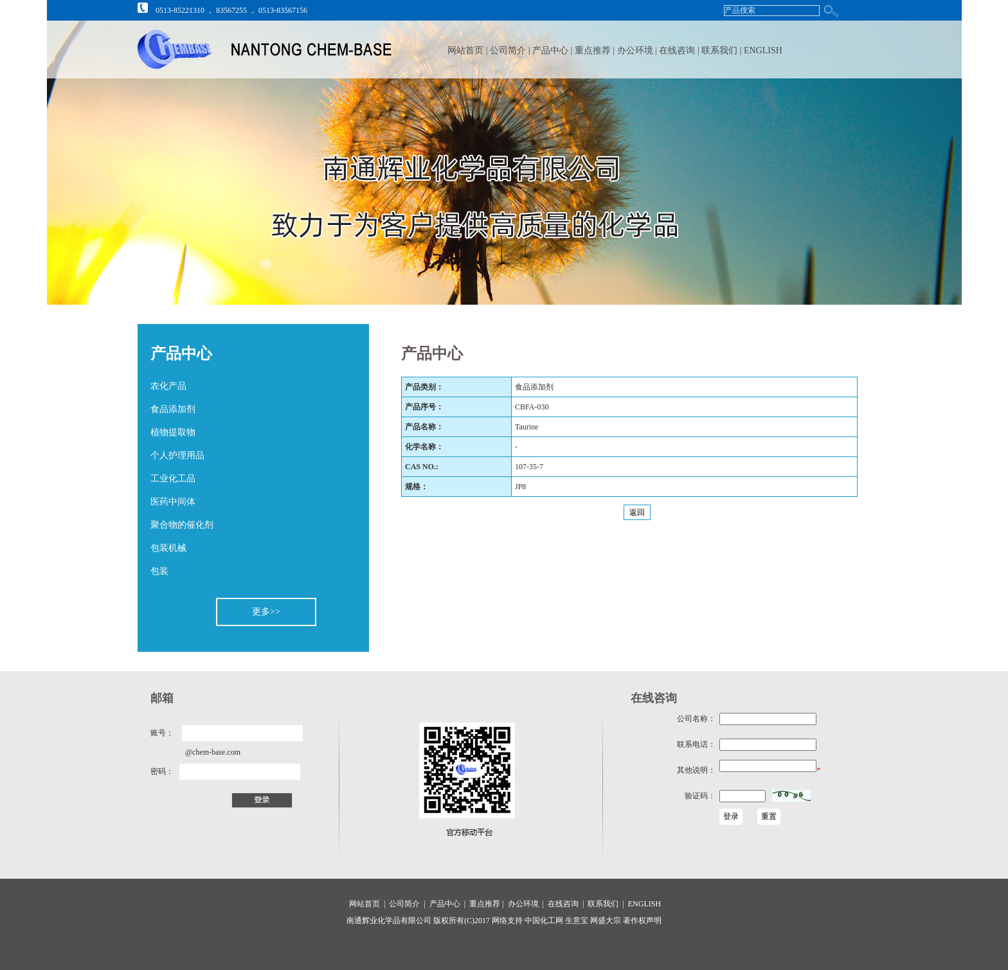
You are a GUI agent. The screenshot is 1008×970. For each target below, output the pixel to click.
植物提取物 (172, 432)
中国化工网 (544, 920)
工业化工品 (172, 478)
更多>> (266, 611)
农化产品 (168, 386)
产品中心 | (553, 50)
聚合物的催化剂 (181, 525)
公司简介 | (511, 50)
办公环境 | (638, 50)
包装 (159, 571)
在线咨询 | (680, 50)
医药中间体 (172, 502)
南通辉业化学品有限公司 (388, 920)
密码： (162, 771)
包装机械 (168, 548)
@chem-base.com (212, 752)
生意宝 (576, 920)
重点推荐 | (596, 50)
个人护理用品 (177, 455)
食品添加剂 (172, 409)
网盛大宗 (604, 920)
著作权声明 (641, 920)
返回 (637, 512)
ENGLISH (763, 50)
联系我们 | (722, 50)
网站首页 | (468, 50)
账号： (162, 732)
